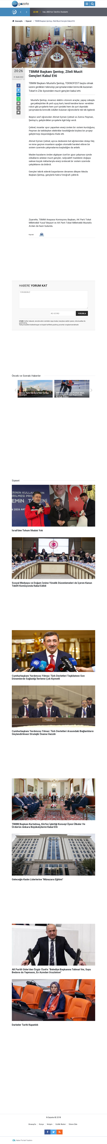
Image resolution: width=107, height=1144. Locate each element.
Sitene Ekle (73, 1124)
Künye (41, 1124)
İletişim (49, 1124)
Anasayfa (32, 1124)
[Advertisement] (62, 197)
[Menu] (87, 4)
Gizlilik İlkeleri (60, 1124)
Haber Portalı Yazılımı (24, 1140)
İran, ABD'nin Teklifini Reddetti (55, 12)
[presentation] (21, 12)
